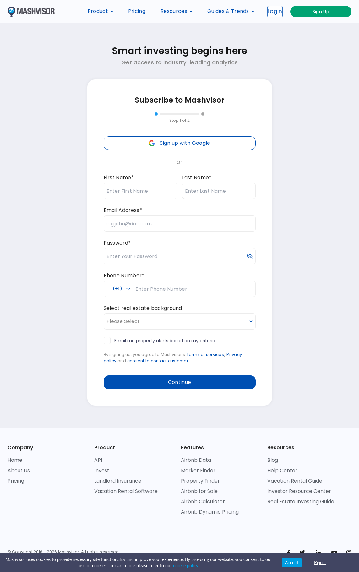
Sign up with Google (179, 143)
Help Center (282, 470)
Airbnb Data (196, 460)
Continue (179, 382)
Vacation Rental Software (126, 491)
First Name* (119, 177)
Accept (291, 562)
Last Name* (197, 177)
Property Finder (200, 480)
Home (15, 460)
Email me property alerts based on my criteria (159, 340)
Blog (272, 460)
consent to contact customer (157, 361)
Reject (320, 562)
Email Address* (123, 210)
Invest (101, 470)
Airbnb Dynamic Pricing (210, 511)
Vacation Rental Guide (294, 480)
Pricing (136, 11)
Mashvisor (68, 552)
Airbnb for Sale (199, 491)
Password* (117, 242)
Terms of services (205, 355)
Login (304, 11)
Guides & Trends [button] (230, 11)
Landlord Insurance (117, 480)
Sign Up (335, 11)
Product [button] (100, 11)
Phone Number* (124, 275)
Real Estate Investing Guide (300, 501)
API (98, 460)
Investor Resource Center (299, 491)
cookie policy (185, 565)
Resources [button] (176, 11)
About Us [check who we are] (19, 470)
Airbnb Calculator (203, 501)
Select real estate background (143, 308)
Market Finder (198, 470)
